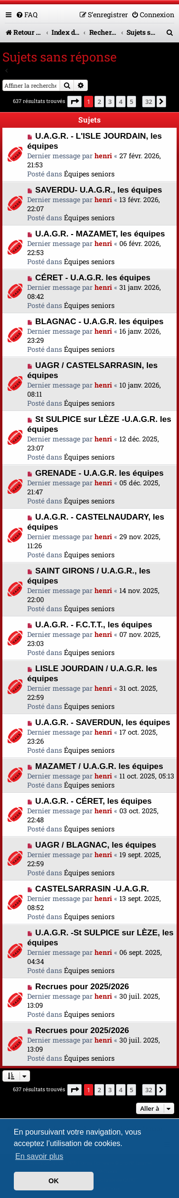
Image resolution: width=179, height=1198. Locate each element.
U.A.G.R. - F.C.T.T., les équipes (93, 624)
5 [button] (131, 101)
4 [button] (120, 101)
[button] (74, 101)
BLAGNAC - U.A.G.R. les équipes (99, 321)
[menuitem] (27, 14)
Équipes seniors (89, 173)
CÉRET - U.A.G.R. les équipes (92, 277)
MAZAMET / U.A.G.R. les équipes (99, 766)
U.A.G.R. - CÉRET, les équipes (93, 801)
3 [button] (110, 101)
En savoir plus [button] (39, 1156)
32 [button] (148, 101)
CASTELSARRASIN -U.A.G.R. (92, 888)
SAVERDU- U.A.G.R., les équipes (98, 190)
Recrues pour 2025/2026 (82, 986)
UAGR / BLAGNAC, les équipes (96, 845)
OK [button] (54, 1181)
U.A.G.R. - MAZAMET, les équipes (100, 233)
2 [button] (99, 101)
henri (103, 155)
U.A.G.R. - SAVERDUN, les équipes (102, 722)
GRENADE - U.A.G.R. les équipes (99, 473)
